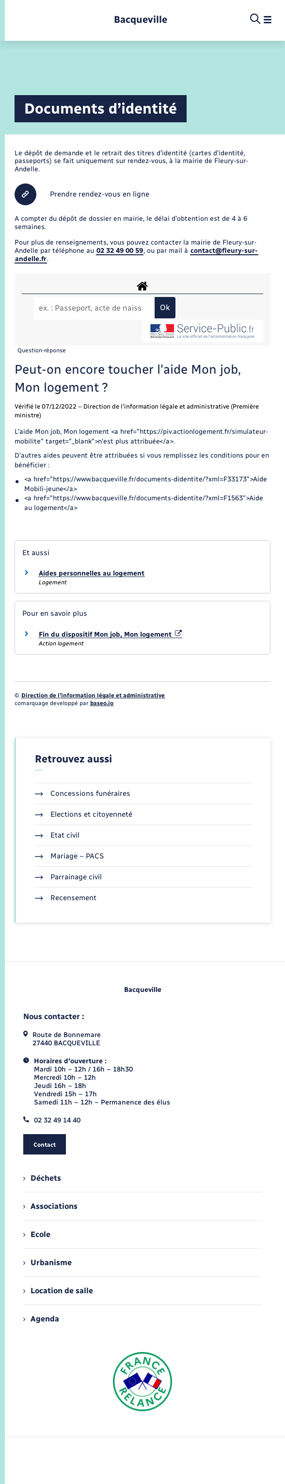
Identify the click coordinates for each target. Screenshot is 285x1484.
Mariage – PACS (69, 856)
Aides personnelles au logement (91, 573)
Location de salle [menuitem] (58, 1290)
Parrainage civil (68, 877)
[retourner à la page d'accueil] (140, 19)
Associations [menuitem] (50, 1206)
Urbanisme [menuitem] (47, 1262)
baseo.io (101, 703)
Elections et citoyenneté (83, 814)
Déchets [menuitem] (42, 1178)
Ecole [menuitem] (36, 1234)
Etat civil (57, 835)
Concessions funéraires (82, 793)
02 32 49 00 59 (119, 251)
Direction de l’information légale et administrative (93, 695)
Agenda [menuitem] (41, 1318)
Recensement (65, 897)
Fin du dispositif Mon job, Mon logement (110, 634)
